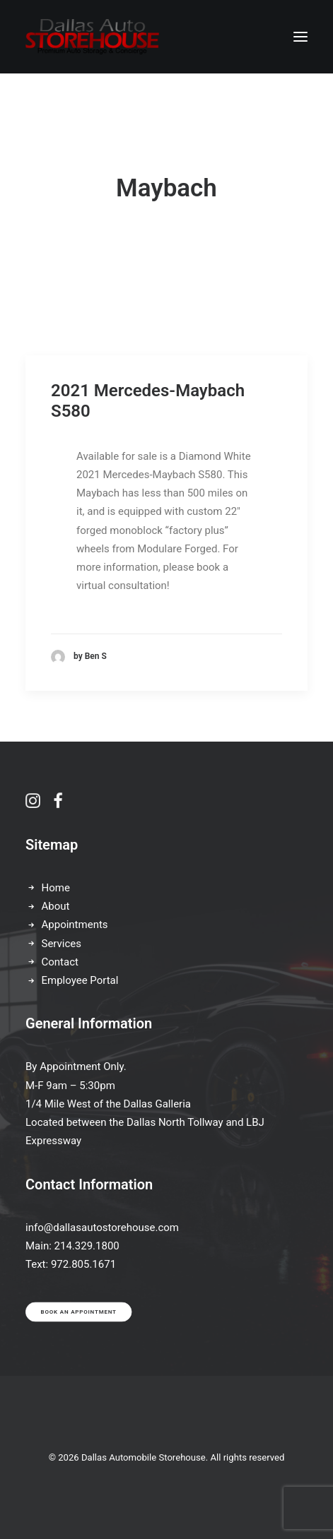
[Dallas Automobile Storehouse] (92, 36)
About (56, 906)
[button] (300, 36)
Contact (60, 962)
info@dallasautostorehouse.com (102, 1227)
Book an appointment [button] (79, 1312)
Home (56, 887)
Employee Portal (80, 980)
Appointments (75, 924)
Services (62, 943)
